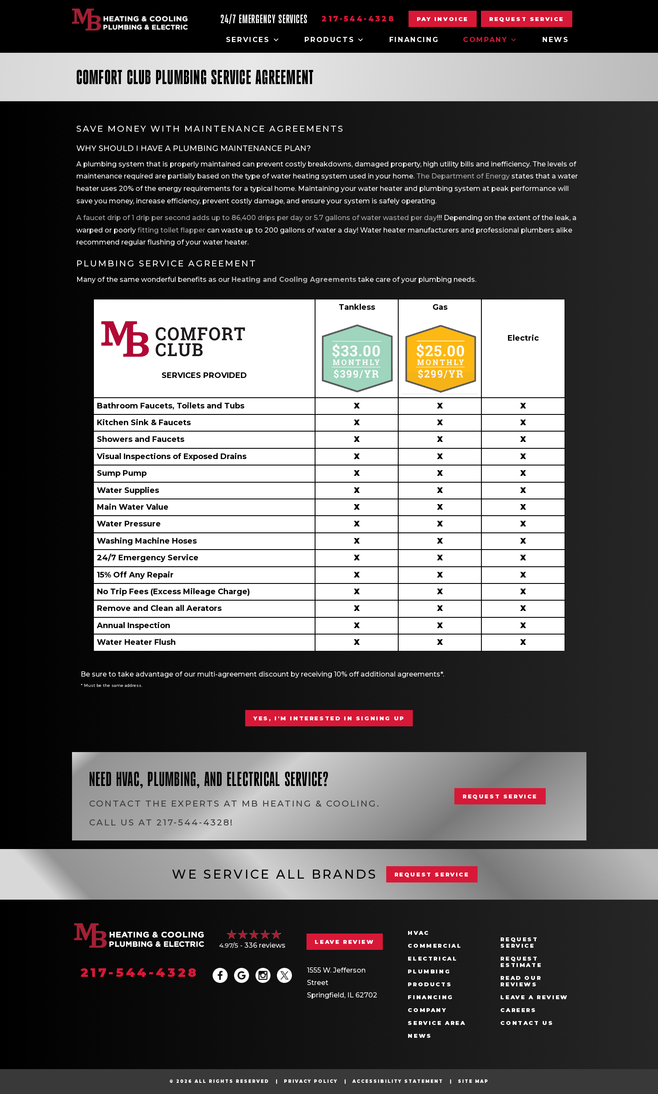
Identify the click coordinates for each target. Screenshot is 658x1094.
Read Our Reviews (520, 981)
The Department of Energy (463, 176)
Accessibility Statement (397, 1081)
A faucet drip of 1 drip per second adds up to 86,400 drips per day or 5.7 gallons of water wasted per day (256, 218)
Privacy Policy (311, 1081)
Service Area (437, 1023)
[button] (526, 19)
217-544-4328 (358, 19)
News (555, 40)
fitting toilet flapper (171, 230)
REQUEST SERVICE (431, 874)
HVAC (418, 933)
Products (334, 39)
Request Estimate (521, 961)
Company (490, 39)
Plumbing (429, 971)
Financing (414, 40)
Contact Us (526, 1023)
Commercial (435, 946)
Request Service (519, 942)
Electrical (432, 958)
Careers (518, 1010)
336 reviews (264, 945)
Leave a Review (534, 997)
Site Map (473, 1081)
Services (253, 39)
